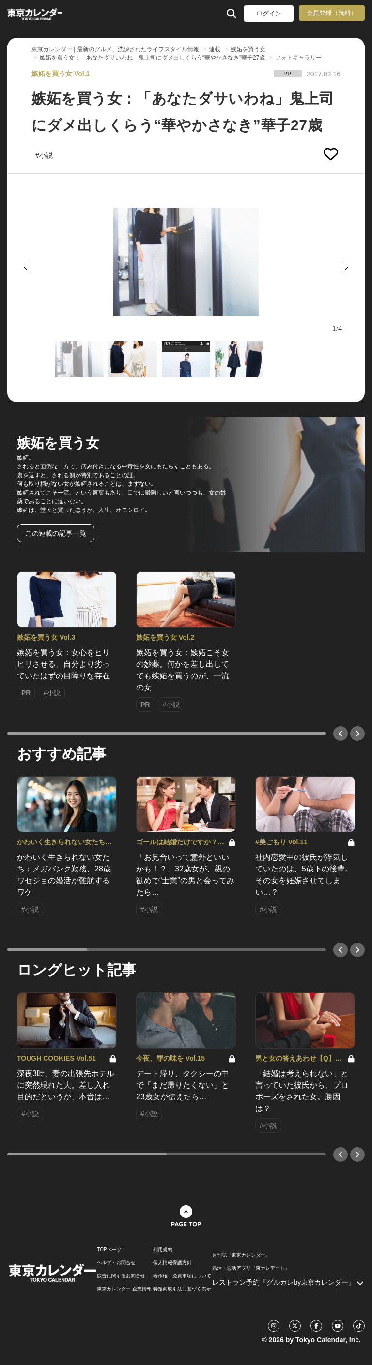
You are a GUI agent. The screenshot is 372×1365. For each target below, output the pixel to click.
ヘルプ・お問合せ (116, 1262)
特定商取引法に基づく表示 (182, 1289)
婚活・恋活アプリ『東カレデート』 (251, 1268)
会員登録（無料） (332, 12)
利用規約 (162, 1249)
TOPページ (109, 1249)
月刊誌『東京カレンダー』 (241, 1255)
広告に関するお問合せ (121, 1276)
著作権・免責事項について (182, 1276)
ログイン (268, 13)
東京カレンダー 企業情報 (124, 1289)
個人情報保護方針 (172, 1262)
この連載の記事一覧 (55, 533)
